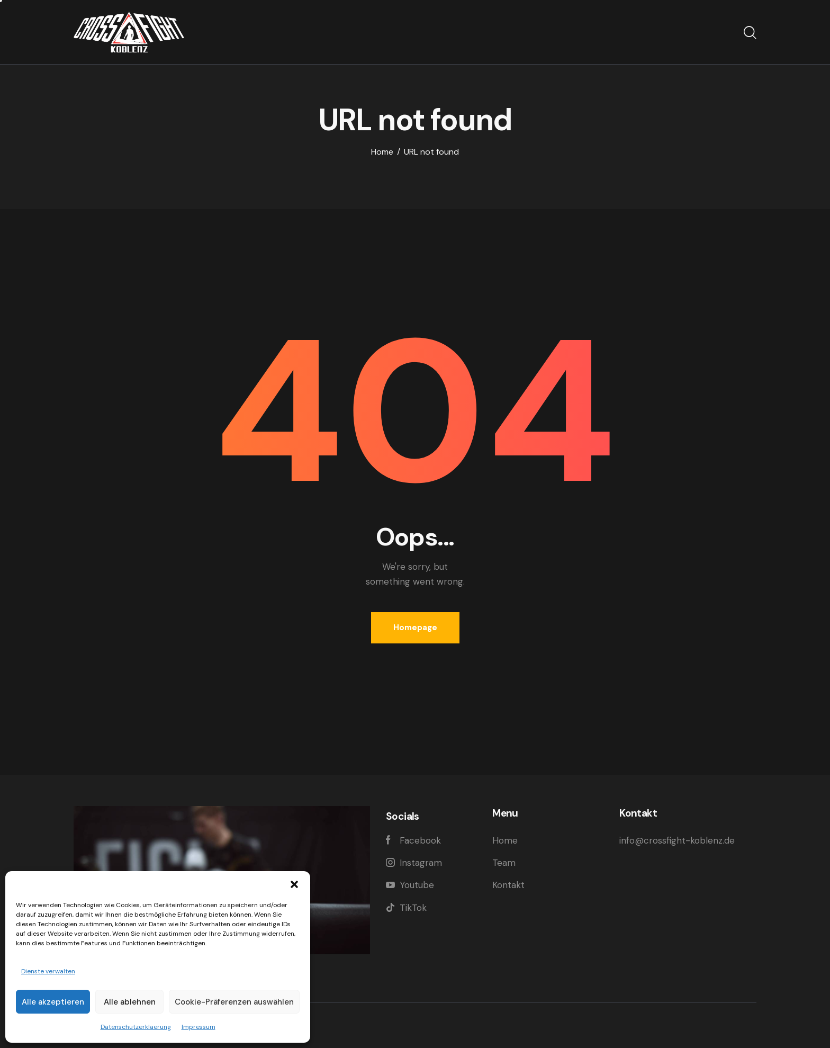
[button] (294, 884)
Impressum (198, 1027)
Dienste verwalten (48, 971)
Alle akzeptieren (53, 1002)
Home (382, 152)
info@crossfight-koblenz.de (677, 840)
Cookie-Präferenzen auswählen (234, 1002)
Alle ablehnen (130, 1002)
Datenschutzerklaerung (136, 1027)
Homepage (415, 627)
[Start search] (750, 33)
